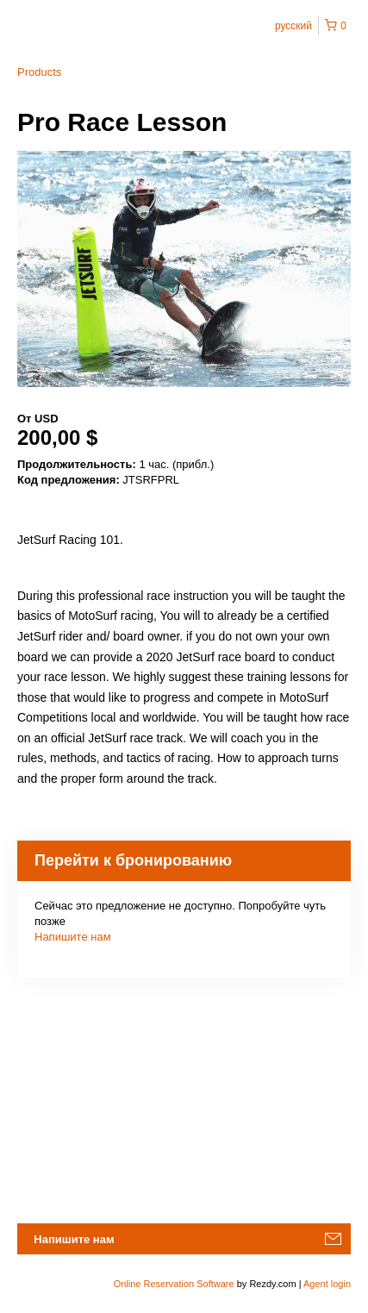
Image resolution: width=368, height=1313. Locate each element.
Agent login (327, 1284)
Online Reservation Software (174, 1284)
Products (39, 72)
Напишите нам (72, 936)
